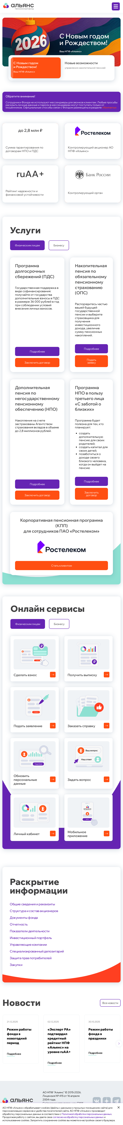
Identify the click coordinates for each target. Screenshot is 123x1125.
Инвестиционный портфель (31, 938)
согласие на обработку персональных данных (78, 1117)
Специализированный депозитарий (37, 951)
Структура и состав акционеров (34, 911)
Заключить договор (37, 362)
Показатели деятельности (29, 931)
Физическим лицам (27, 245)
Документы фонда (24, 918)
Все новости (110, 1003)
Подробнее (37, 351)
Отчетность (19, 924)
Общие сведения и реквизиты (32, 904)
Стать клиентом (61, 565)
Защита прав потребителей (30, 958)
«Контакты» (109, 107)
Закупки (16, 965)
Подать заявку (91, 361)
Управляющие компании (28, 944)
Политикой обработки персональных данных (86, 1114)
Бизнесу (58, 245)
